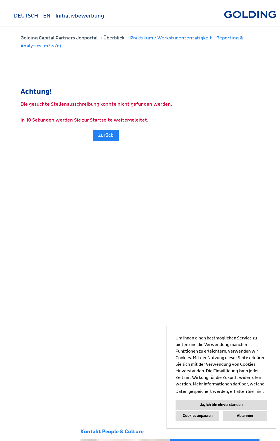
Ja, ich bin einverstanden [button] (221, 404)
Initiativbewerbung (80, 16)
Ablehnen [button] (245, 415)
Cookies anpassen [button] (197, 415)
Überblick (114, 38)
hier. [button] (259, 391)
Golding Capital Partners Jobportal (60, 38)
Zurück (105, 135)
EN (46, 16)
